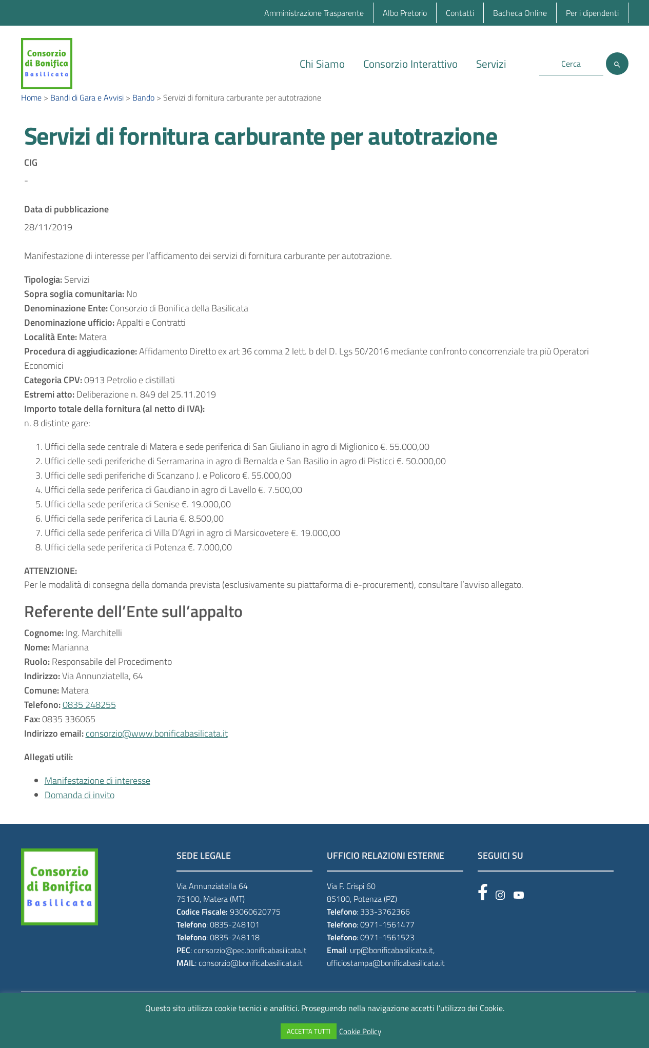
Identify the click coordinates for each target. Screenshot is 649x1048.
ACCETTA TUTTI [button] (308, 1031)
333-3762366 (385, 927)
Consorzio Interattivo (410, 63)
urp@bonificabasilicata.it (391, 965)
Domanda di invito (79, 810)
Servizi (491, 63)
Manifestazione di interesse (97, 796)
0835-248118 (235, 952)
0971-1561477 (387, 940)
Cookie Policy (360, 1031)
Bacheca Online (520, 13)
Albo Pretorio (405, 13)
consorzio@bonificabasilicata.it (251, 978)
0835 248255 (89, 720)
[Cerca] (617, 63)
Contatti (460, 13)
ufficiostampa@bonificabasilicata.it (386, 978)
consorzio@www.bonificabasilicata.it (157, 749)
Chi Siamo (322, 63)
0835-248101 (235, 940)
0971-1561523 (387, 952)
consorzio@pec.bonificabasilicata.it (250, 966)
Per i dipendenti (592, 13)
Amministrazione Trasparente (314, 13)
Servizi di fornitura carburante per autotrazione (260, 151)
